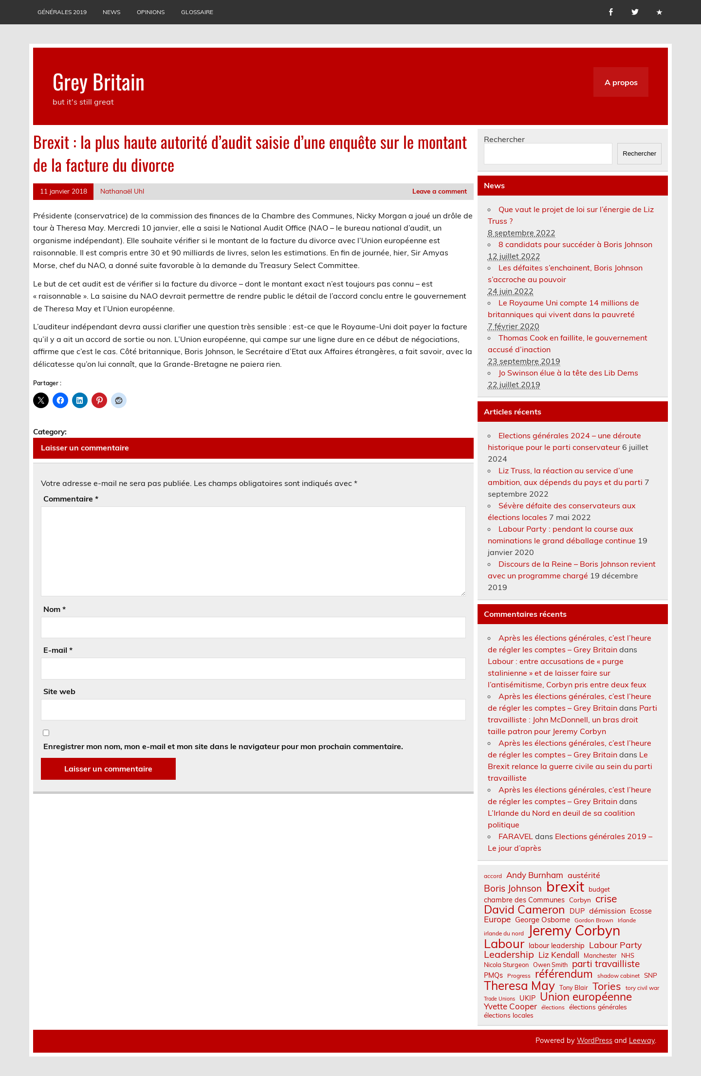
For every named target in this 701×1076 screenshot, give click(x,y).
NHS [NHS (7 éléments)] (627, 955)
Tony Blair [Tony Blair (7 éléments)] (573, 988)
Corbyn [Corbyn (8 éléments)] (580, 900)
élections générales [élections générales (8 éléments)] (598, 1007)
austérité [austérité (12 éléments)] (584, 875)
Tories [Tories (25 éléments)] (606, 986)
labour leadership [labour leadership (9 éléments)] (557, 945)
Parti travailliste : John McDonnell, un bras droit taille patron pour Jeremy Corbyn (572, 719)
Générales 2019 (62, 12)
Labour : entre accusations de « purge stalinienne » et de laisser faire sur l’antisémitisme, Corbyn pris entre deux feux (567, 672)
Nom (54, 609)
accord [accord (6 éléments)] (493, 876)
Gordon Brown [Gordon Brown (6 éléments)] (593, 920)
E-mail (58, 650)
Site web (59, 691)
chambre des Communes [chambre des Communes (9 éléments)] (524, 900)
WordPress (594, 1040)
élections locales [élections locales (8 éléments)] (509, 1015)
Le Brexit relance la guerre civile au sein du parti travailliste (570, 766)
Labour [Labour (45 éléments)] (504, 943)
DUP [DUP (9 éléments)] (577, 911)
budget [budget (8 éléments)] (599, 889)
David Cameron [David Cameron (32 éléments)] (524, 909)
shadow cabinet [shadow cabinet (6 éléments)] (618, 976)
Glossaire (197, 12)
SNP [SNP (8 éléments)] (650, 975)
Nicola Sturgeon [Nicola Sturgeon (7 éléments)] (506, 965)
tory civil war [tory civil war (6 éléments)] (642, 988)
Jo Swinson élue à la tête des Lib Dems (568, 372)
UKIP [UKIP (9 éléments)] (527, 998)
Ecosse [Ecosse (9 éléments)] (641, 911)
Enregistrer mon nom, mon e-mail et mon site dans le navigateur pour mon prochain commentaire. (223, 746)
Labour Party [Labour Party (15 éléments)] (615, 945)
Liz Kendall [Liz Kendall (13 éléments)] (558, 955)
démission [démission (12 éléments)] (607, 911)
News (111, 12)
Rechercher (504, 139)
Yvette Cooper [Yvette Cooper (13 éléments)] (510, 1007)
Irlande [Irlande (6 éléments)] (627, 920)
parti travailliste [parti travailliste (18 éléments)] (606, 963)
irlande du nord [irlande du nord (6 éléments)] (504, 933)
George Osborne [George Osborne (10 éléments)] (542, 919)
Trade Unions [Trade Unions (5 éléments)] (499, 999)
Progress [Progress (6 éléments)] (519, 976)
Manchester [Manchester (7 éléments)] (600, 955)
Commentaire (70, 498)
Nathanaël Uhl (122, 191)
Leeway (642, 1040)
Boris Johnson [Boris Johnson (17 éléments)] (513, 888)
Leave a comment (439, 191)
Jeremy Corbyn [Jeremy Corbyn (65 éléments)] (574, 930)
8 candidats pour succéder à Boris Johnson (575, 244)
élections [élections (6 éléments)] (553, 1007)
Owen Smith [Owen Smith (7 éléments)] (550, 965)
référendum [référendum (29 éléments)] (564, 973)
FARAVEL (515, 836)
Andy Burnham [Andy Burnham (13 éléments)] (534, 875)
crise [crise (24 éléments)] (606, 899)
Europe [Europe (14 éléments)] (497, 919)
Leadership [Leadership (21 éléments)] (509, 954)
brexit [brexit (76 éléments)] (565, 886)
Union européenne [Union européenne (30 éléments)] (586, 997)
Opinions (151, 12)
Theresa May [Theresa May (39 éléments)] (519, 985)
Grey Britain (99, 80)
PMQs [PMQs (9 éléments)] (493, 975)
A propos (621, 82)
